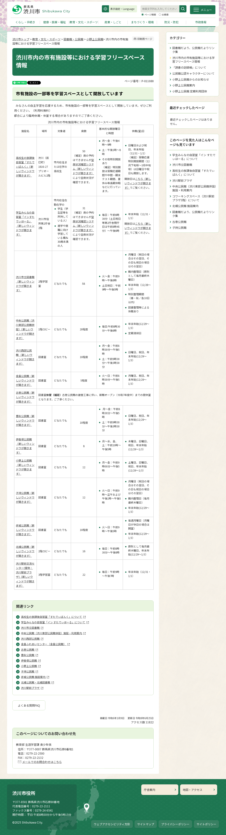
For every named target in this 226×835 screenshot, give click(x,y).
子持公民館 (179, 227)
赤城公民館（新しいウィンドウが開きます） (25, 530)
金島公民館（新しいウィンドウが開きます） (25, 380)
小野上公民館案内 (183, 85)
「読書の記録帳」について (189, 67)
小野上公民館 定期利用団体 (189, 91)
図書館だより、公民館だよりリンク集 (193, 50)
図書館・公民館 (73, 39)
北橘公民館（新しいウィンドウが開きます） (25, 551)
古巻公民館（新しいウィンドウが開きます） (25, 397)
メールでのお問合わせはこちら (42, 762)
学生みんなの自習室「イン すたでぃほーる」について (193, 157)
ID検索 (165, 14)
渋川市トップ (20, 39)
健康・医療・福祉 (54, 22)
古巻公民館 (179, 222)
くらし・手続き (25, 22)
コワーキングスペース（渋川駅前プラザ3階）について (193, 198)
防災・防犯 (171, 22)
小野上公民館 (94, 39)
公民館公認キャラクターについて (193, 73)
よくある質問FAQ (29, 705)
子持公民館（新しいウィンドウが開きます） (25, 497)
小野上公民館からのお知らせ (190, 79)
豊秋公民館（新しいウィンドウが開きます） (25, 420)
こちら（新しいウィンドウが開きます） (137, 183)
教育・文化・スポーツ (84, 22)
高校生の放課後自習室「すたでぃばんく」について (193, 172)
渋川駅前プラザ (182, 180)
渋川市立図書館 (182, 164)
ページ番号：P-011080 (139, 81)
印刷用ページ (144, 39)
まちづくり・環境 (142, 22)
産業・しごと (113, 22)
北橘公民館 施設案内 (185, 206)
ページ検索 (151, 14)
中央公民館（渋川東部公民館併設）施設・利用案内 (194, 188)
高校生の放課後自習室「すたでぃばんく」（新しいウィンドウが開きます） (25, 166)
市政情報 (200, 22)
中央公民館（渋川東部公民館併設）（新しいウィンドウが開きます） (25, 329)
